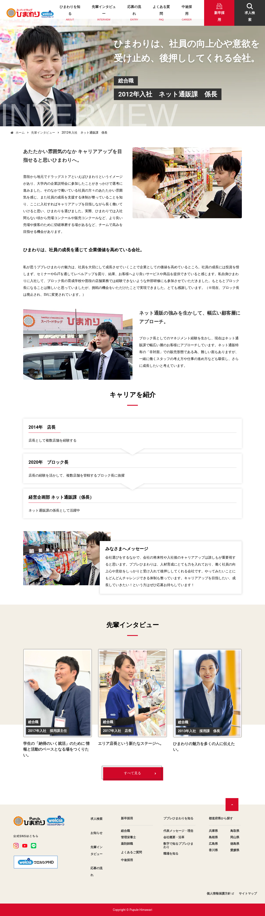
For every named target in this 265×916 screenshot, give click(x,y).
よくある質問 (161, 13)
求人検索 (96, 818)
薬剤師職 (127, 843)
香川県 (213, 850)
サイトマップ (248, 893)
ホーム (20, 132)
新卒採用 (127, 818)
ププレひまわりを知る (178, 818)
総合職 (125, 830)
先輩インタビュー (103, 13)
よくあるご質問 (131, 852)
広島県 (213, 843)
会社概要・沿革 (173, 837)
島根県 (213, 837)
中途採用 (186, 13)
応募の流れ (134, 13)
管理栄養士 (128, 837)
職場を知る (170, 853)
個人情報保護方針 (219, 893)
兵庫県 (213, 830)
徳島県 (234, 843)
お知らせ (96, 833)
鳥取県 (234, 830)
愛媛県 (234, 850)
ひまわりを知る (70, 13)
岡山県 (234, 837)
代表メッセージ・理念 (178, 830)
